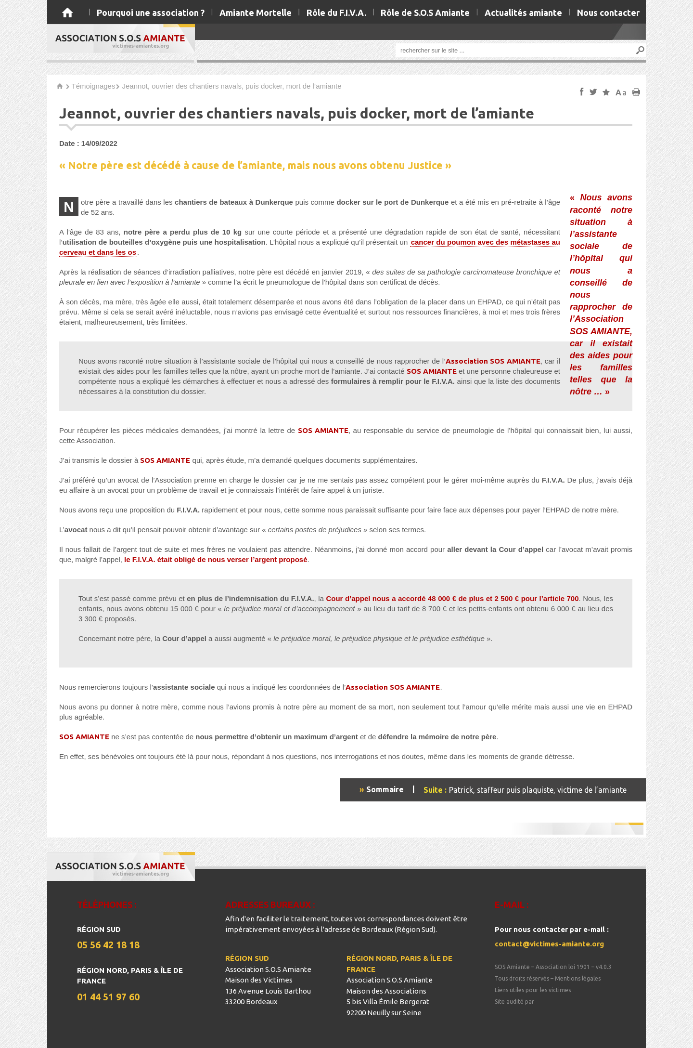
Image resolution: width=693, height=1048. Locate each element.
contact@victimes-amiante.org (549, 944)
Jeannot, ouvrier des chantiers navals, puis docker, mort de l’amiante (231, 86)
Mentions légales (578, 978)
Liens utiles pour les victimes (533, 990)
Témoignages (94, 86)
